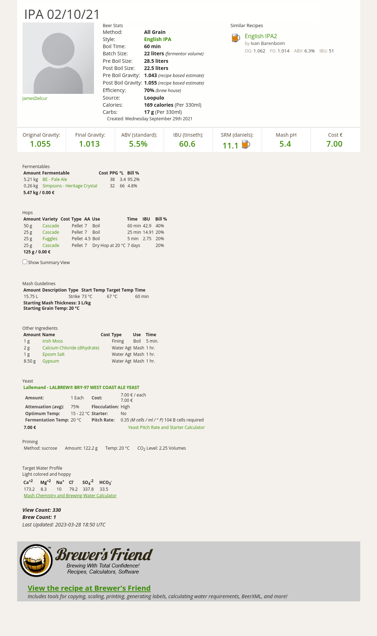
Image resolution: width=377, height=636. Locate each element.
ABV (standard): (139, 134)
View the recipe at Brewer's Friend (89, 588)
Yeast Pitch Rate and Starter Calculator (166, 427)
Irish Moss (53, 341)
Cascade (51, 226)
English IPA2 (261, 36)
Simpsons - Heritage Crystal (70, 186)
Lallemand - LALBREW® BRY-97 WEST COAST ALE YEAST (82, 387)
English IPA (157, 39)
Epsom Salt (54, 354)
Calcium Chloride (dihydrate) (71, 348)
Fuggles (50, 239)
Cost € (335, 134)
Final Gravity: (90, 134)
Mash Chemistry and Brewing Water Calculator (70, 495)
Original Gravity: (41, 134)
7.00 (334, 143)
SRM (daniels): (237, 134)
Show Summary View (49, 262)
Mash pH (286, 134)
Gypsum (51, 361)
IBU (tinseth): (188, 134)
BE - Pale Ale (55, 179)
